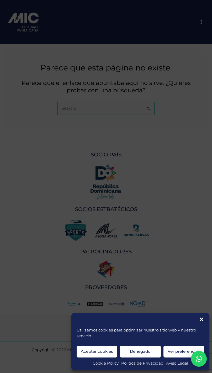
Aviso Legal (177, 363)
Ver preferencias (184, 351)
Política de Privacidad (142, 363)
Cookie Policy (106, 363)
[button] (201, 319)
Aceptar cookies (97, 351)
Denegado (140, 351)
